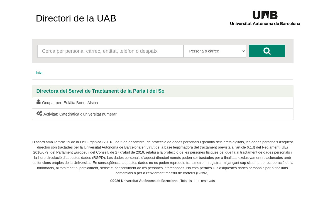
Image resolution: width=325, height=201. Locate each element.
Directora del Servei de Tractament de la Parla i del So (100, 91)
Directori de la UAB (76, 18)
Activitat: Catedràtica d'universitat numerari (77, 113)
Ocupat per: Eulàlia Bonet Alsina (67, 102)
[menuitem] (39, 72)
